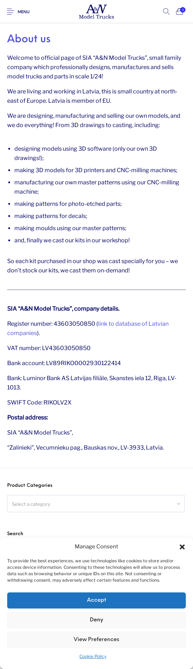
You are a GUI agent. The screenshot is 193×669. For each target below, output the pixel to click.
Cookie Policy (92, 656)
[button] (182, 547)
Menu (23, 12)
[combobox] (96, 503)
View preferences (96, 640)
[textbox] (96, 504)
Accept (96, 600)
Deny (96, 620)
